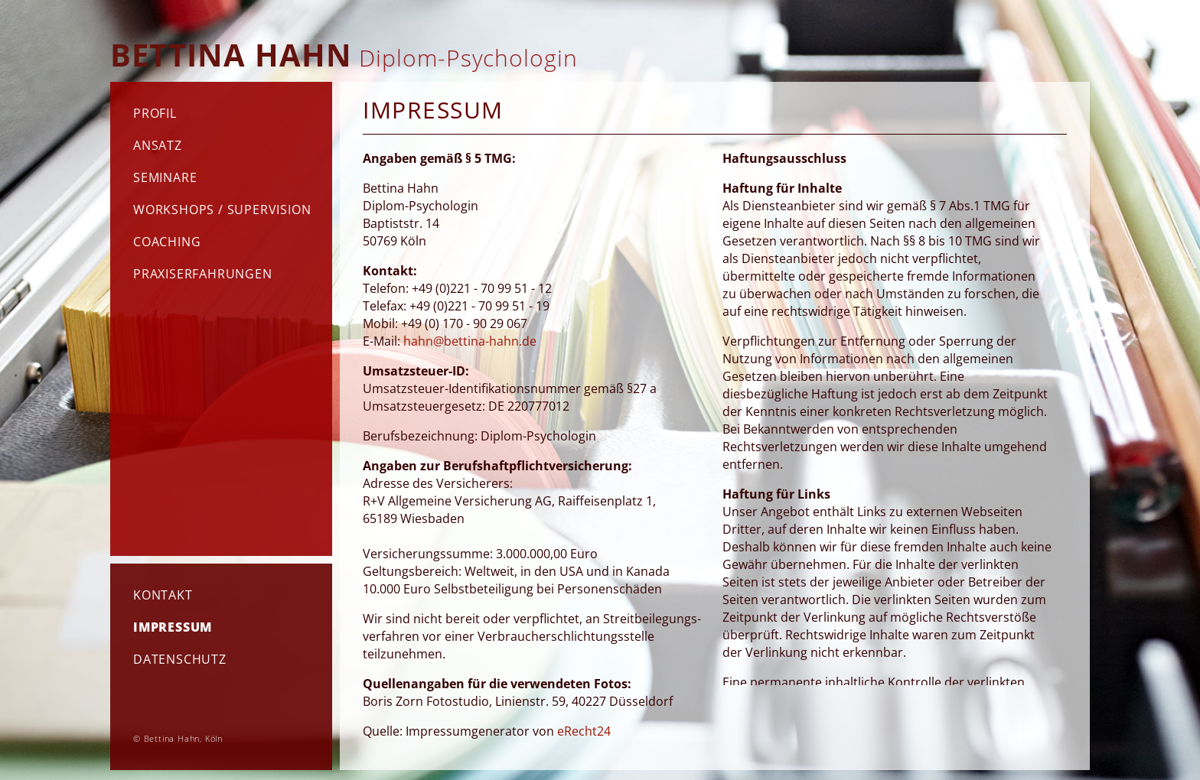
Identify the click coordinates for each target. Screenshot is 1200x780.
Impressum (172, 627)
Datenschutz (180, 659)
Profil (155, 113)
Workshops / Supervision (222, 209)
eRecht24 (584, 731)
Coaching (167, 241)
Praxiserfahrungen (202, 273)
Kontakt (163, 595)
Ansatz (157, 145)
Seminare (165, 177)
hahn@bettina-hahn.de (469, 341)
